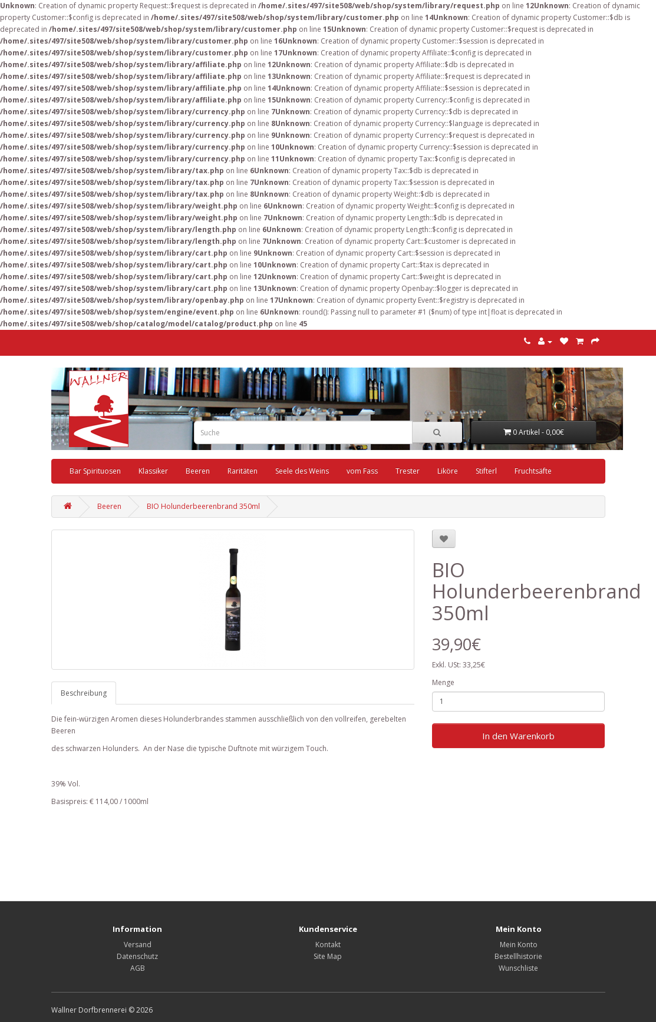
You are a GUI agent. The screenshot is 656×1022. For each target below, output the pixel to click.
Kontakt (328, 945)
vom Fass (362, 471)
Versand (137, 945)
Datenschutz (137, 956)
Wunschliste (518, 968)
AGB (137, 968)
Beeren (198, 471)
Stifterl (486, 471)
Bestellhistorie (518, 956)
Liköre (447, 471)
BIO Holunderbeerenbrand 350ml (203, 506)
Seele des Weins (302, 471)
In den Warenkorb (518, 736)
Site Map (328, 956)
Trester (407, 471)
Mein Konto (519, 945)
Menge (443, 682)
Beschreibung (84, 693)
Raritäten (243, 471)
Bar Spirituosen (95, 471)
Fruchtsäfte (533, 471)
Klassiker (153, 471)
